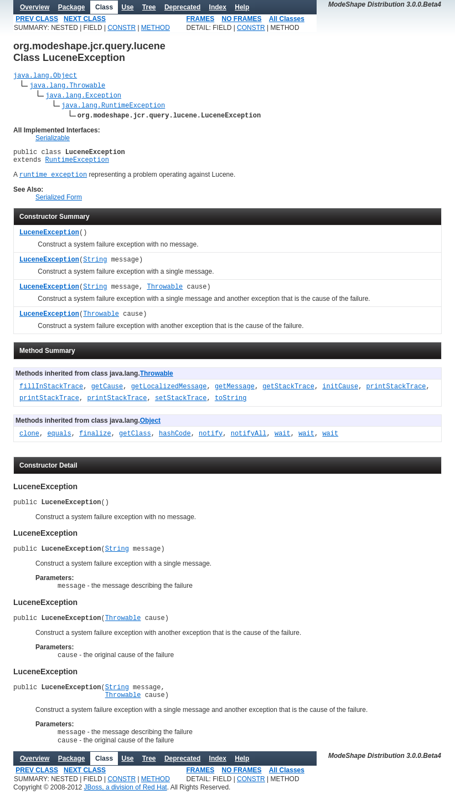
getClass (135, 440)
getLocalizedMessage (169, 393)
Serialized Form (58, 203)
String (95, 266)
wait (283, 440)
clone (29, 440)
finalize (95, 440)
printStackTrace (396, 393)
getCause (107, 393)
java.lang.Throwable (67, 86)
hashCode (175, 440)
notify (211, 440)
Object (150, 426)
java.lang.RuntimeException (113, 106)
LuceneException (49, 239)
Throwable (165, 293)
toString (231, 404)
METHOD (155, 28)
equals (59, 440)
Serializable (52, 139)
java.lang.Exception (83, 96)
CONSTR (121, 28)
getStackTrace (288, 393)
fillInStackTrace (51, 393)
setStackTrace (181, 404)
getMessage (235, 393)
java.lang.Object (45, 76)
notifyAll (249, 440)
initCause (340, 393)
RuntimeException (77, 164)
